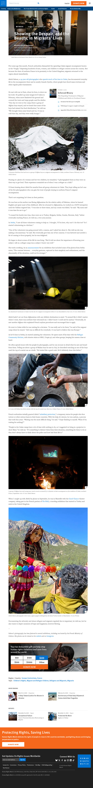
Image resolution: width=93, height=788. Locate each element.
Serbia (13, 223)
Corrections (13, 765)
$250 (41, 657)
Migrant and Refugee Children (38, 680)
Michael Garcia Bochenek (23, 45)
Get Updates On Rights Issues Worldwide (21, 755)
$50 (17, 657)
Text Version (6, 768)
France (39, 678)
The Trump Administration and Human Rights (37, 8)
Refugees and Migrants (58, 680)
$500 (16, 662)
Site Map (37, 765)
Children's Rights (19, 680)
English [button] (67, 3)
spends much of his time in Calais (55, 79)
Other (42, 662)
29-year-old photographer (29, 79)
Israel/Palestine (63, 8)
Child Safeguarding (47, 765)
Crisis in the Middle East (14, 8)
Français (28, 50)
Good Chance (74, 499)
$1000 (29, 662)
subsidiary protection (47, 414)
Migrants (70, 680)
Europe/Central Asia (29, 678)
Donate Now (78, 3)
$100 (29, 657)
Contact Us (6, 765)
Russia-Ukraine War (76, 8)
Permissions (30, 765)
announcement (33, 248)
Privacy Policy (22, 765)
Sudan (54, 8)
